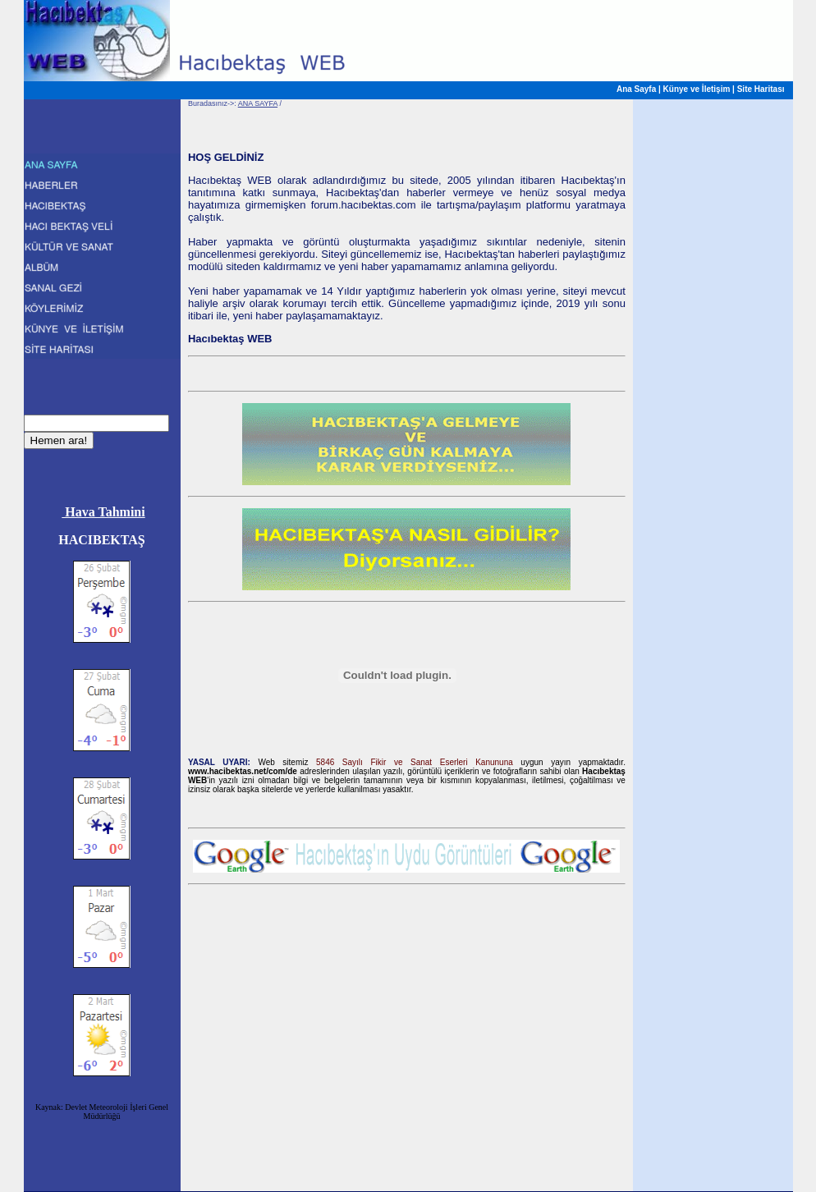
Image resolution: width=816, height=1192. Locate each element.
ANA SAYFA (257, 103)
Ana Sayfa (636, 89)
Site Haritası (761, 89)
